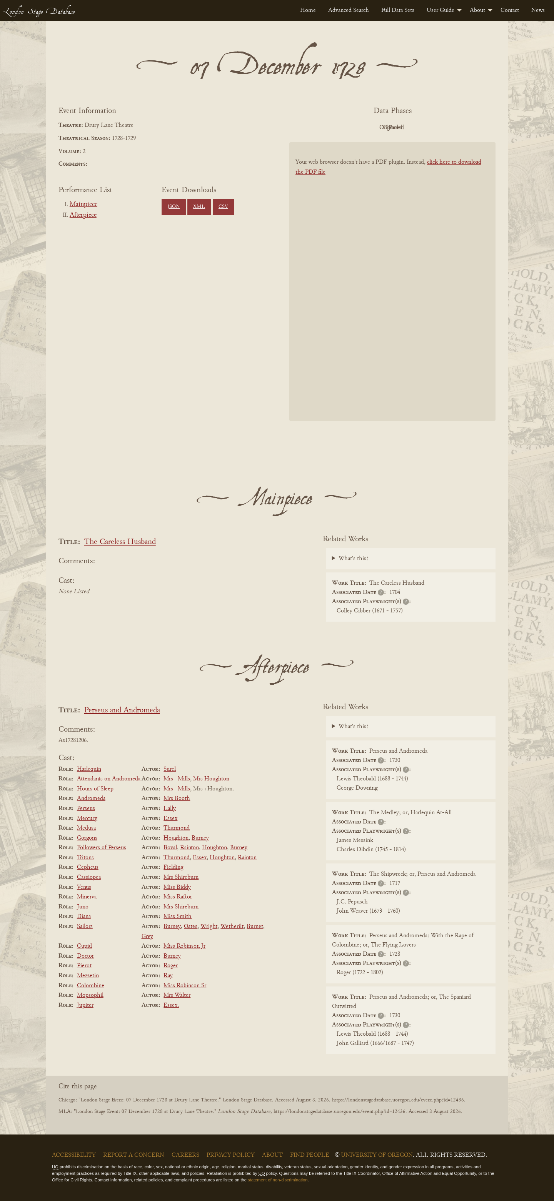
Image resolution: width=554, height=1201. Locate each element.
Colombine (90, 986)
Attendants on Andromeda (108, 779)
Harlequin (89, 769)
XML (199, 207)
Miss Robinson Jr (184, 946)
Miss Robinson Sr (185, 986)
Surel (170, 769)
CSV (223, 207)
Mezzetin (88, 976)
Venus (84, 887)
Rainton (189, 848)
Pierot (84, 966)
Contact (510, 10)
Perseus (86, 808)
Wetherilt (232, 926)
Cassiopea (89, 877)
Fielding (173, 867)
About (477, 10)
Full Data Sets (397, 10)
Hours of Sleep (95, 789)
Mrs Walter (177, 995)
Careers (185, 1155)
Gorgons (87, 838)
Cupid (84, 946)
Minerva (87, 897)
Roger (171, 966)
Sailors (85, 926)
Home (308, 10)
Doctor (85, 956)
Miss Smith (178, 916)
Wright (208, 926)
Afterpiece (83, 215)
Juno (82, 907)
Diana (84, 916)
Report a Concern (133, 1155)
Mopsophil (90, 995)
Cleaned (412, 128)
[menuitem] (308, 10)
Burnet (255, 926)
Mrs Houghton (211, 779)
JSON (173, 207)
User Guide (440, 10)
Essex (170, 818)
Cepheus (87, 867)
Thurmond (177, 828)
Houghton (176, 838)
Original (369, 128)
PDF (327, 128)
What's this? (354, 559)
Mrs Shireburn (181, 877)
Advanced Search (348, 10)
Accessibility (74, 1155)
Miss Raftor (178, 897)
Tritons (85, 858)
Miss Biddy (177, 887)
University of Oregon (377, 1155)
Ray (168, 976)
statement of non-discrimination (277, 1180)
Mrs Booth (177, 798)
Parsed (454, 128)
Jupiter (85, 1005)
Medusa (86, 828)
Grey (147, 936)
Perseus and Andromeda (122, 711)
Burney (200, 838)
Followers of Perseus (101, 848)
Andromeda (91, 798)
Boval (170, 848)
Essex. (171, 1005)
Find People (309, 1155)
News (538, 10)
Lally (170, 808)
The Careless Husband (120, 542)
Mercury (87, 818)
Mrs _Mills (177, 779)
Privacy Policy (231, 1155)
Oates (190, 926)
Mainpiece (83, 204)
